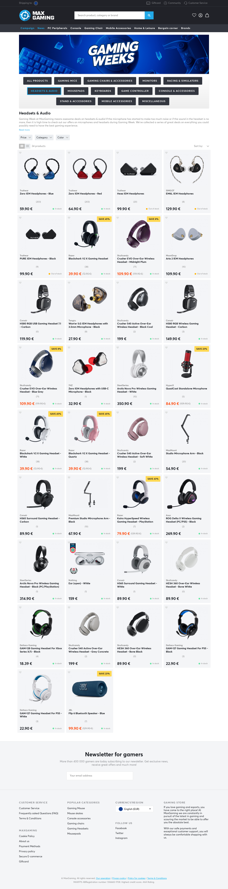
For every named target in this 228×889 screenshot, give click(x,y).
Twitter (119, 833)
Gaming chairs (75, 823)
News (41, 28)
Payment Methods (29, 846)
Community (172, 3)
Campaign (27, 28)
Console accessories (79, 818)
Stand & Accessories (76, 101)
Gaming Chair (93, 28)
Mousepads (76, 91)
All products (37, 81)
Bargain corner (168, 28)
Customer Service (197, 3)
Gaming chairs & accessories (109, 81)
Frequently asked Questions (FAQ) (38, 813)
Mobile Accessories (118, 28)
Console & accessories (177, 91)
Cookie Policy (27, 836)
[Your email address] (99, 776)
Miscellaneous (153, 101)
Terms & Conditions (30, 818)
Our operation (103, 878)
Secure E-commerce (30, 856)
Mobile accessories (117, 101)
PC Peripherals (57, 28)
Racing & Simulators (182, 81)
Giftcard (156, 3)
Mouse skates (75, 813)
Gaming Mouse (76, 808)
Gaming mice (67, 81)
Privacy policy (27, 851)
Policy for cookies (136, 878)
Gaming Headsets (77, 828)
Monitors (149, 81)
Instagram (121, 838)
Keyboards (103, 91)
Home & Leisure (144, 28)
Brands (185, 28)
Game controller (135, 91)
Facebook (121, 828)
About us (24, 841)
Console (75, 28)
